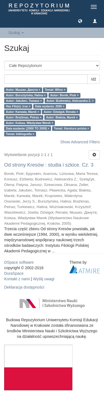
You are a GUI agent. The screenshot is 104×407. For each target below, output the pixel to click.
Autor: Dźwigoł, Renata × (61, 111)
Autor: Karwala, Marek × (22, 111)
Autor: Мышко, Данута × (23, 89)
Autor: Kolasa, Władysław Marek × (29, 123)
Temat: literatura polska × (71, 128)
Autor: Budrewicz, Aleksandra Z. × (69, 100)
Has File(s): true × (18, 106)
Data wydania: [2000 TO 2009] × (27, 128)
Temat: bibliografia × (20, 134)
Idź (93, 79)
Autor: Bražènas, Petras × (23, 117)
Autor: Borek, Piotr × (64, 95)
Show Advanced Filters (80, 142)
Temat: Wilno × (55, 89)
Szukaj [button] (16, 32)
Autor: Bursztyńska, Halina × (25, 95)
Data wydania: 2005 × (49, 106)
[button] (80, 20)
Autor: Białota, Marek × (62, 117)
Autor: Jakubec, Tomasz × (24, 100)
